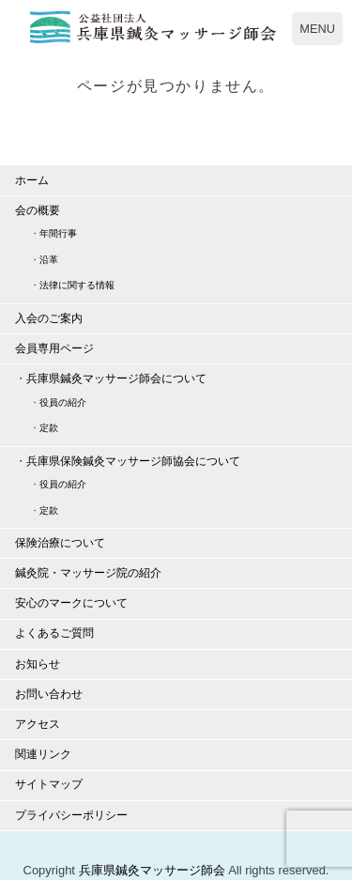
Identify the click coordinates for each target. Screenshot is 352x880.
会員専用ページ (54, 348)
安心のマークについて (71, 603)
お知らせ (37, 664)
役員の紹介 (62, 402)
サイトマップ (49, 784)
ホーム (32, 180)
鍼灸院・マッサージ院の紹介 (88, 572)
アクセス (37, 724)
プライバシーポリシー (71, 815)
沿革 (48, 260)
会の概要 (37, 210)
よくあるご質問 (54, 633)
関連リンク (43, 754)
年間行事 (58, 233)
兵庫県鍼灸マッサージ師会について (116, 378)
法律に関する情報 (77, 285)
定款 (48, 428)
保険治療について (60, 542)
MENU (317, 29)
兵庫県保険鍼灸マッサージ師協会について (133, 461)
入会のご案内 (49, 318)
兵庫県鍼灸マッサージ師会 (152, 870)
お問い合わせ (49, 694)
